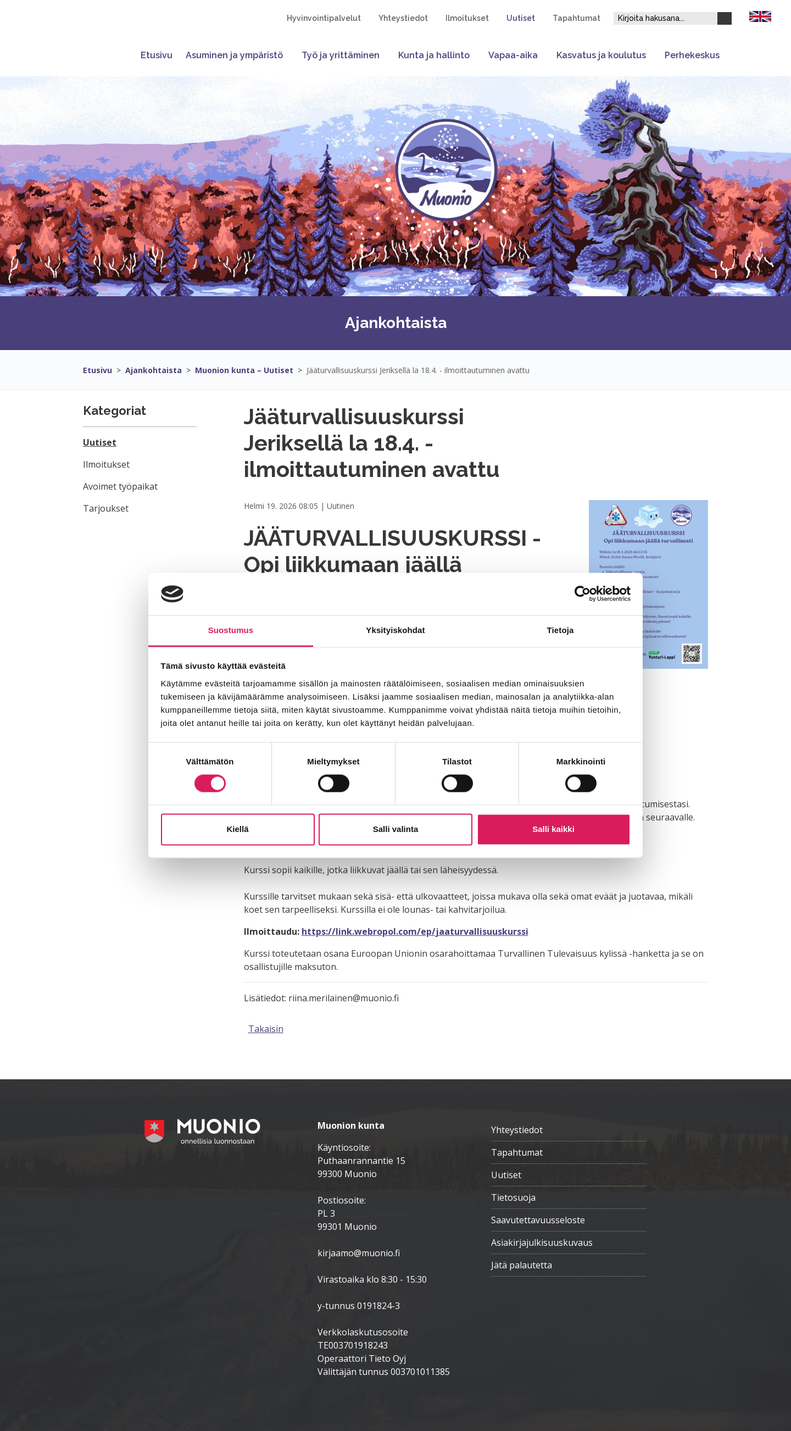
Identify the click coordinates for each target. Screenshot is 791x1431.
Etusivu (156, 55)
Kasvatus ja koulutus (601, 55)
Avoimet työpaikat (120, 486)
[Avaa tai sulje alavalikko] (289, 55)
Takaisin (265, 1029)
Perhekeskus (692, 55)
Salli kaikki (553, 829)
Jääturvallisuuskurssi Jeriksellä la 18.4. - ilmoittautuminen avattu (418, 370)
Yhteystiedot (403, 18)
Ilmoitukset (467, 18)
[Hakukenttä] (665, 18)
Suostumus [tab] (231, 630)
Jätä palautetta (521, 1265)
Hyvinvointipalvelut (324, 18)
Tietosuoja (513, 1197)
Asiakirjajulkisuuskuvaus (542, 1242)
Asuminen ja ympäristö (234, 55)
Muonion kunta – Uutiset (244, 370)
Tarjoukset (106, 508)
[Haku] (724, 18)
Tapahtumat (576, 18)
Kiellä (237, 829)
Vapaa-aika (513, 55)
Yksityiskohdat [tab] (395, 630)
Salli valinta (396, 829)
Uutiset (520, 18)
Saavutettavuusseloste (538, 1220)
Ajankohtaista (153, 370)
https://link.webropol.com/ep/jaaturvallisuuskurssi (415, 931)
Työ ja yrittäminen (341, 55)
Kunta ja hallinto (434, 55)
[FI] (760, 15)
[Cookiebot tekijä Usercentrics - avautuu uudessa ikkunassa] (582, 594)
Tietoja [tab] (560, 630)
